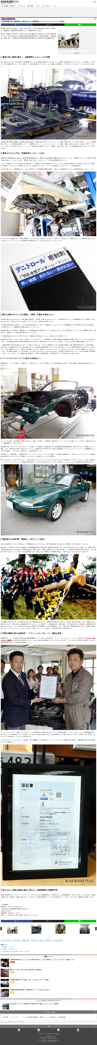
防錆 (42, 940)
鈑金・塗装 (30, 5)
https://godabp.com (15, 906)
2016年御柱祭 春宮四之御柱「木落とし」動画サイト (17, 951)
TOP (48, 1026)
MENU (95, 2)
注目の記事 (59, 940)
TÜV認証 (17, 940)
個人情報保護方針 (55, 1033)
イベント (54, 5)
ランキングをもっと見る (48, 1012)
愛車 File (13, 5)
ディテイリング (21, 5)
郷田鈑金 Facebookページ (10, 949)
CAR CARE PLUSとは (42, 1033)
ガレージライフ (46, 5)
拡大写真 (78, 53)
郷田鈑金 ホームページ (9, 946)
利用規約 (49, 1033)
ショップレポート (7, 940)
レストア (38, 5)
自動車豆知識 (62, 1017)
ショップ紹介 (4, 5)
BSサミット (50, 940)
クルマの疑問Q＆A (51, 1017)
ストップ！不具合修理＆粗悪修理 (30, 1017)
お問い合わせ (49, 1035)
